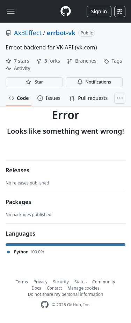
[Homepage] (65, 11)
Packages (18, 202)
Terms (22, 282)
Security (61, 282)
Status (80, 282)
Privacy (41, 282)
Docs (36, 288)
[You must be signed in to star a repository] (34, 82)
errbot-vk (61, 33)
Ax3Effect (28, 33)
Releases (17, 170)
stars (18, 60)
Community (103, 282)
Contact (54, 288)
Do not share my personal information (65, 294)
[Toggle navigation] (11, 11)
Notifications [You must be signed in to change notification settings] (94, 82)
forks (48, 60)
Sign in (99, 11)
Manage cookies (83, 288)
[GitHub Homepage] (45, 304)
